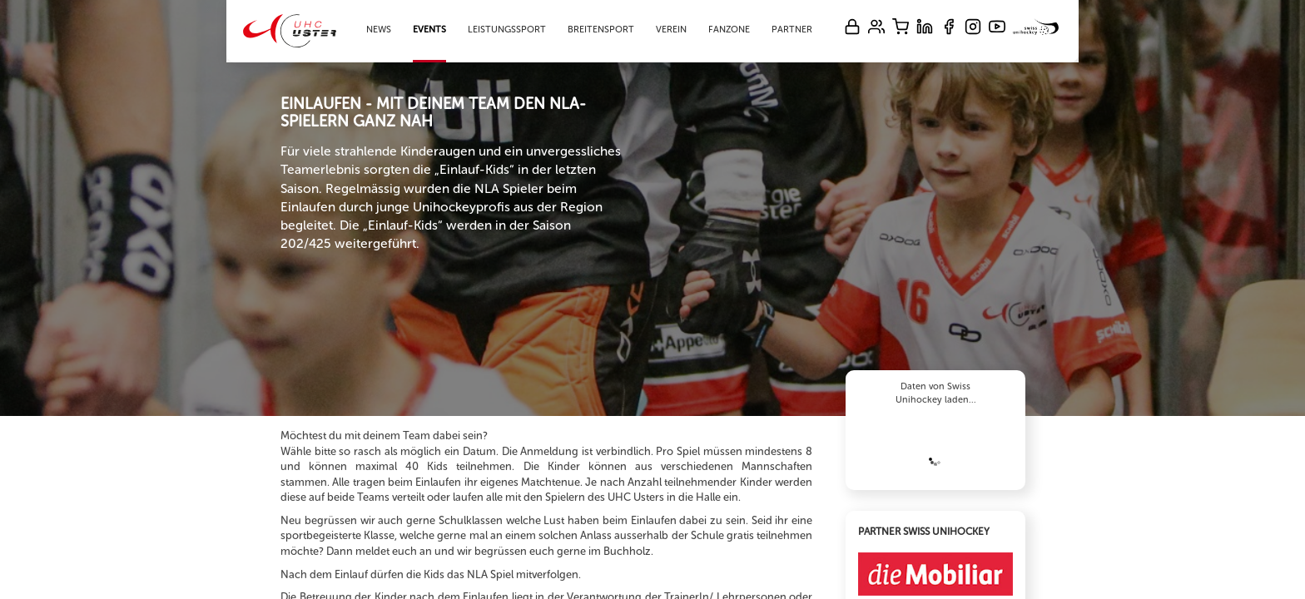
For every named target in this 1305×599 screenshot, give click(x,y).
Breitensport (601, 29)
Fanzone (729, 29)
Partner (792, 29)
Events (429, 29)
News (378, 29)
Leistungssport (507, 29)
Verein (671, 29)
